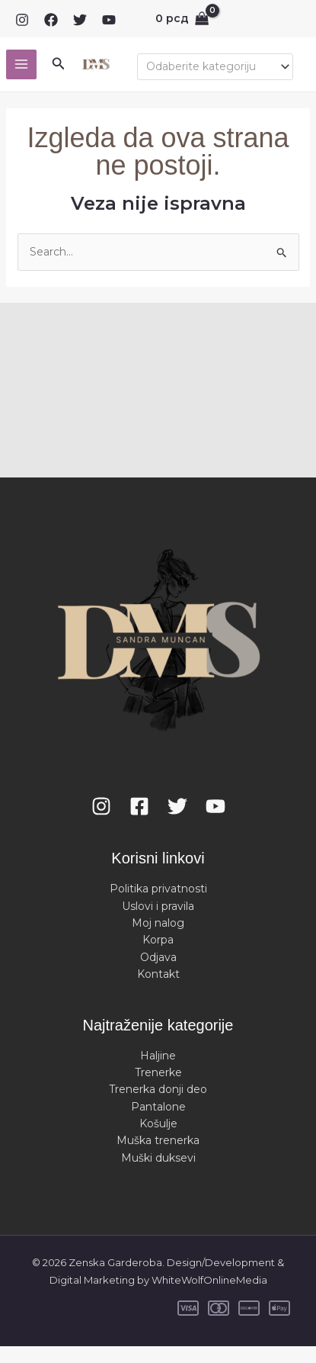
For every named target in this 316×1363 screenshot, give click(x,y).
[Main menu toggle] (21, 65)
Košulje (158, 1123)
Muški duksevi (158, 1158)
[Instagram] (22, 20)
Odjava (158, 957)
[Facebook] (51, 20)
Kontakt (158, 974)
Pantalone (158, 1107)
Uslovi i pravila (158, 906)
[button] (58, 64)
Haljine (158, 1055)
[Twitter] (80, 20)
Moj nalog (158, 923)
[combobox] (215, 66)
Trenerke (158, 1072)
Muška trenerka (158, 1140)
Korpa (158, 940)
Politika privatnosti (158, 888)
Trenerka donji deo (158, 1089)
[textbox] (208, 66)
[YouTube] (109, 20)
